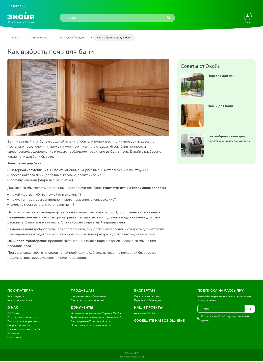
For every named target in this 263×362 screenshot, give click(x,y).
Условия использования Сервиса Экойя (96, 313)
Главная (16, 37)
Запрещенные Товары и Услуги (90, 322)
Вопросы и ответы (18, 326)
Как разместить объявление (88, 296)
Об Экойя (13, 313)
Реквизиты (14, 338)
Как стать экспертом (147, 296)
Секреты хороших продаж (87, 300)
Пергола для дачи (221, 76)
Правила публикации (147, 300)
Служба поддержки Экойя (23, 330)
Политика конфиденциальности (91, 326)
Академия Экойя (144, 313)
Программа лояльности (22, 318)
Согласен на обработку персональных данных (225, 318)
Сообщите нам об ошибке (159, 321)
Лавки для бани (220, 106)
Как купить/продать (72, 37)
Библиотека (40, 37)
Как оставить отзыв (19, 300)
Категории (16, 6)
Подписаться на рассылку (23, 322)
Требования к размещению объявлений (96, 318)
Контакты (13, 334)
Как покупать (15, 296)
